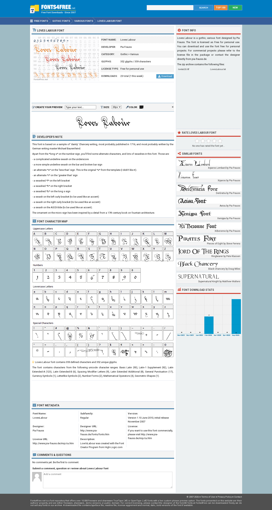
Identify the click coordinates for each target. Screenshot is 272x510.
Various (134, 54)
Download (165, 76)
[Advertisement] (103, 92)
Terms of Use (208, 497)
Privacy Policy (225, 497)
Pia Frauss (126, 47)
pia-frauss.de (199, 59)
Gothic (124, 54)
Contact (238, 497)
